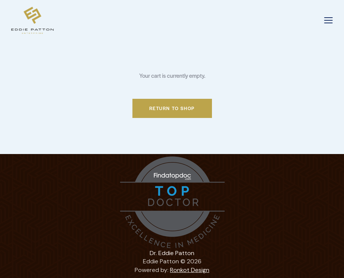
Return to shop (172, 108)
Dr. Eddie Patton (172, 253)
